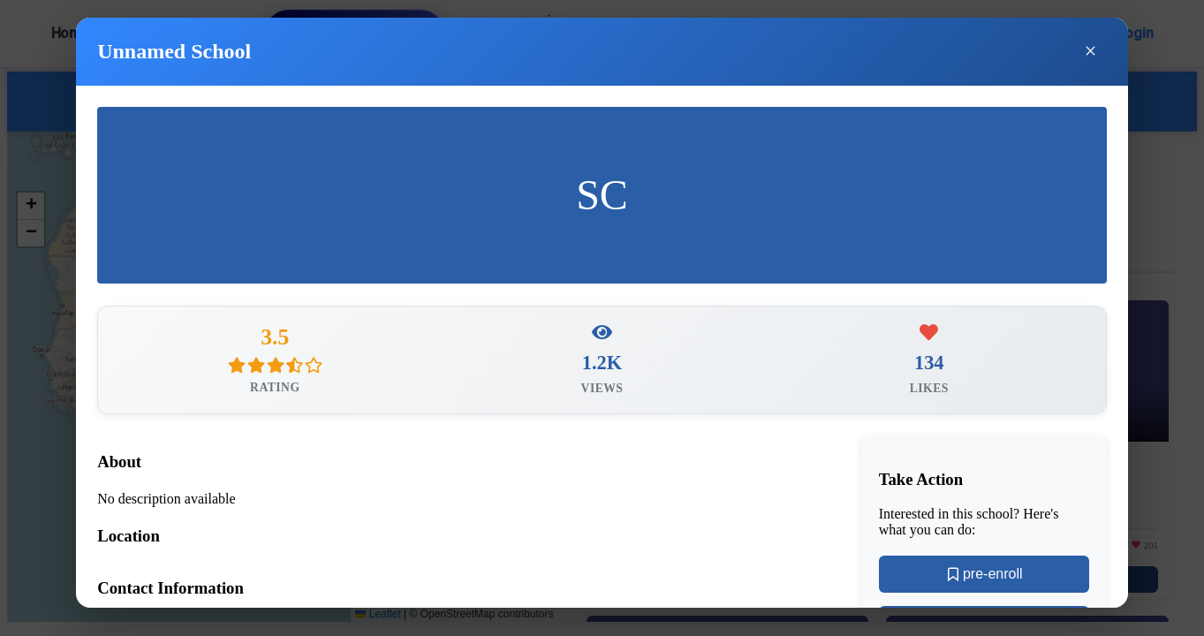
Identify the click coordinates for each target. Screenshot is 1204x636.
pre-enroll (984, 577)
